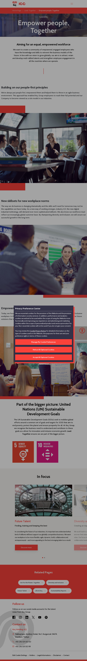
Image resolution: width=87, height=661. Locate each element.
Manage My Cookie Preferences (43, 342)
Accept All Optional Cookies (43, 357)
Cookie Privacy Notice (38, 331)
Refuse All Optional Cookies (43, 350)
